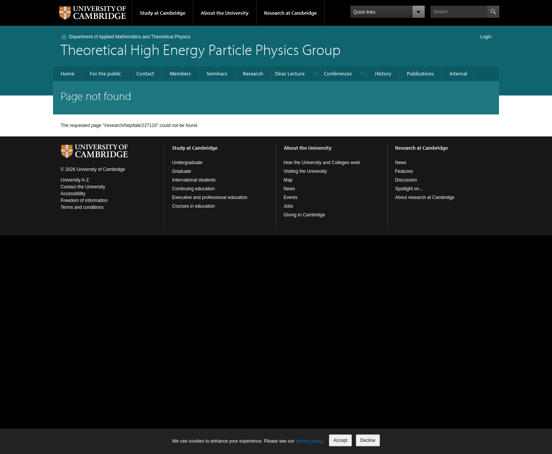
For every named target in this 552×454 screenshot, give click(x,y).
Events (291, 197)
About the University (225, 12)
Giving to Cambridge (304, 215)
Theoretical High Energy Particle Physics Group (201, 49)
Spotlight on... (409, 188)
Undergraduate (187, 162)
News (289, 188)
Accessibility (73, 193)
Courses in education (193, 206)
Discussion (406, 180)
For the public (105, 73)
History (383, 73)
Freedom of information (84, 200)
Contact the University (83, 186)
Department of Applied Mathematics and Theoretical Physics (130, 36)
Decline (367, 440)
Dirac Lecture (290, 73)
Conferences (338, 73)
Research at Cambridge (290, 12)
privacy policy (309, 441)
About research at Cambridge (425, 197)
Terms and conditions (82, 207)
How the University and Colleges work (322, 162)
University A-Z (75, 180)
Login (485, 36)
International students (194, 180)
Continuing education (193, 188)
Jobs (288, 206)
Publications (420, 73)
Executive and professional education (209, 197)
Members (180, 73)
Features (404, 171)
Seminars (216, 73)
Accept (340, 440)
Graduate (181, 171)
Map (288, 180)
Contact (145, 73)
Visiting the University (305, 171)
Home (67, 73)
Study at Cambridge (162, 12)
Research (253, 73)
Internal (458, 73)
